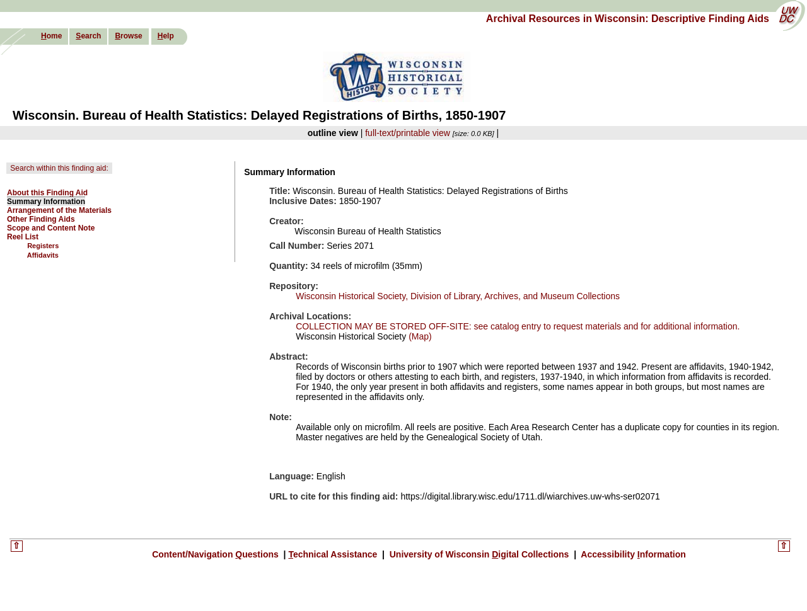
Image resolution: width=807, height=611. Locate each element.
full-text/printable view (407, 133)
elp (166, 35)
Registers (43, 245)
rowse (128, 35)
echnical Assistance (334, 554)
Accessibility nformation (632, 554)
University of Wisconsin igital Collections (479, 554)
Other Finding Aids (41, 219)
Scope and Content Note (51, 228)
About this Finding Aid (47, 192)
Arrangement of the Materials (59, 210)
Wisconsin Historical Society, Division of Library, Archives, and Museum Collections (458, 296)
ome (51, 35)
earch (88, 35)
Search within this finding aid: (59, 168)
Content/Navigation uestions (216, 554)
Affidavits (43, 255)
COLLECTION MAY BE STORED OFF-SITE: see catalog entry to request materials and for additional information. (518, 326)
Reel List (22, 236)
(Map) (418, 336)
